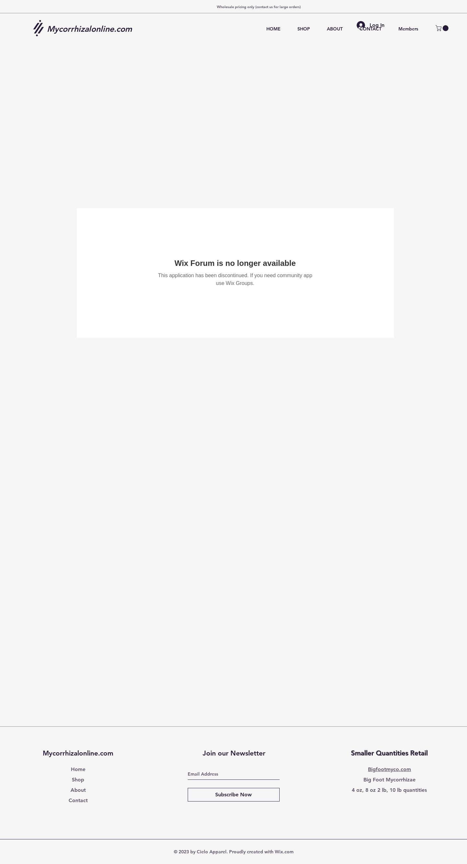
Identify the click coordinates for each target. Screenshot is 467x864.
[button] (443, 28)
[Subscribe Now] (234, 794)
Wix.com (284, 852)
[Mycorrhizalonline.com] (92, 29)
